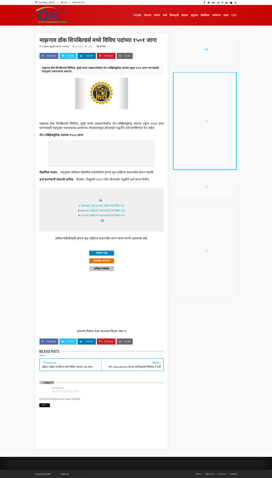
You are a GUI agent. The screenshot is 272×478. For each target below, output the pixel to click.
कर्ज (165, 15)
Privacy (222, 474)
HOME (137, 15)
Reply (44, 405)
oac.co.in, (55, 474)
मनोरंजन (216, 15)
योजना (157, 15)
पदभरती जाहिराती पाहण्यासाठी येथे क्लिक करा (103, 215)
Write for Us (78, 2)
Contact (233, 474)
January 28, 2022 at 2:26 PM (65, 391)
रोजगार (147, 15)
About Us (210, 474)
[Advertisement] (101, 153)
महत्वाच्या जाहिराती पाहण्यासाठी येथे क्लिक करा (102, 210)
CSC (234, 15)
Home (198, 474)
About (64, 2)
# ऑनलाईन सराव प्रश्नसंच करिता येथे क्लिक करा (101, 205)
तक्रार (226, 15)
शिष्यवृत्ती (174, 15)
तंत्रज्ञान (184, 15)
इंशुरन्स (194, 15)
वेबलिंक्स (205, 15)
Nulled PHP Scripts (78, 474)
